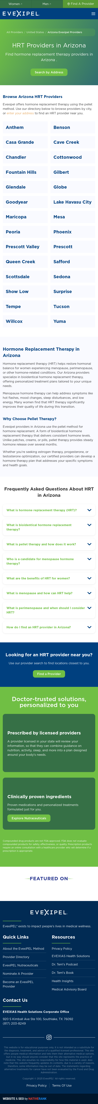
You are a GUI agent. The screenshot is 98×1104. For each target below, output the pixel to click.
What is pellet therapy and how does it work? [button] (41, 544)
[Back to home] (21, 13)
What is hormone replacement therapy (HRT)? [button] (41, 510)
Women (16, 4)
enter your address (20, 113)
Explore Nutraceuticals (29, 818)
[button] (93, 13)
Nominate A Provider (18, 974)
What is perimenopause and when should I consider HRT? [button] (45, 610)
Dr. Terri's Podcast (65, 964)
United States (35, 32)
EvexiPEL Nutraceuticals (20, 965)
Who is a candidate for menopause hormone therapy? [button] (40, 561)
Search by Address (49, 72)
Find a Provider (49, 674)
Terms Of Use (62, 1085)
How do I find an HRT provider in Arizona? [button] (38, 627)
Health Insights (62, 981)
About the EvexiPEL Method (23, 949)
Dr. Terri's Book (63, 973)
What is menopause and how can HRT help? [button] (39, 593)
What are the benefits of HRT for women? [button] (38, 578)
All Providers (14, 32)
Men (47, 4)
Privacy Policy (62, 949)
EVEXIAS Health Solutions (71, 956)
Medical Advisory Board (69, 989)
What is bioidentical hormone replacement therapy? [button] (39, 527)
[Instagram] (49, 1037)
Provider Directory (16, 957)
